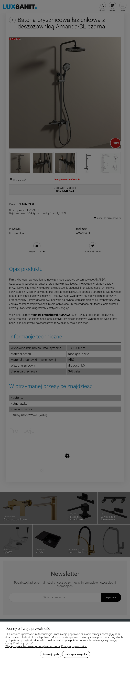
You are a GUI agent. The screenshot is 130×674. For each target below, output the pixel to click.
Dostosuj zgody (51, 654)
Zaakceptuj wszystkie (76, 654)
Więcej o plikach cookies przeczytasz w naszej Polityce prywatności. (46, 646)
